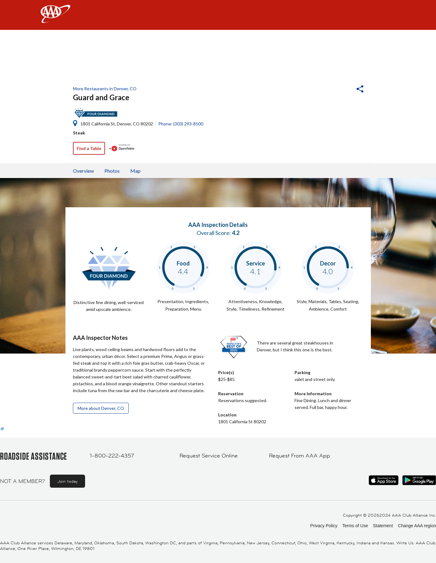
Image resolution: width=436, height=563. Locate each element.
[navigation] (218, 15)
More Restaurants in (105, 88)
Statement (383, 525)
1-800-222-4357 (112, 455)
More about (101, 408)
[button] (343, 89)
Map (135, 171)
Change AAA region (417, 525)
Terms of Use (355, 525)
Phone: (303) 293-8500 (180, 123)
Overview (83, 171)
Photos (112, 171)
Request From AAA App (299, 455)
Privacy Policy (323, 525)
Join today (67, 481)
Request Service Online (209, 455)
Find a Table (89, 148)
